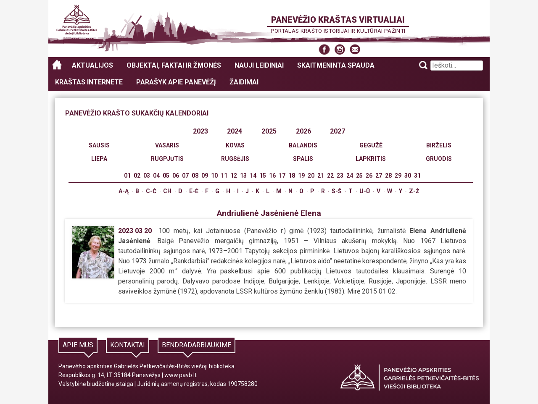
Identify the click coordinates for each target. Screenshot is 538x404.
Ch (167, 191)
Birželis (438, 145)
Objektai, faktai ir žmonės (174, 65)
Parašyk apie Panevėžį (176, 82)
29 (398, 175)
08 (195, 175)
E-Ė (193, 191)
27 (378, 175)
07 (185, 175)
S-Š (337, 191)
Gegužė (370, 145)
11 (224, 175)
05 (166, 175)
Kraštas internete (89, 82)
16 (272, 175)
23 (340, 175)
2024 (234, 131)
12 (233, 175)
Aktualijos (92, 65)
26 (369, 175)
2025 (269, 131)
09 (204, 175)
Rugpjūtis (167, 158)
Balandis (303, 145)
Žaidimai (243, 82)
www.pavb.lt (180, 375)
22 (330, 175)
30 (407, 175)
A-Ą (124, 191)
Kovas (235, 145)
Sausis (99, 145)
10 (214, 175)
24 (349, 175)
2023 (200, 131)
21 (320, 175)
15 (262, 175)
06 (175, 175)
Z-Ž (414, 191)
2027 (337, 131)
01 (127, 175)
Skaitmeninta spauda (335, 65)
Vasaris (167, 145)
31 (417, 175)
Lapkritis (371, 158)
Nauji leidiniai (259, 65)
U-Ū (364, 191)
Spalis (303, 158)
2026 (303, 131)
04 (156, 175)
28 (388, 175)
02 (137, 175)
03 (146, 175)
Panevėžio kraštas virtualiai (338, 20)
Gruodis (439, 158)
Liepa (99, 158)
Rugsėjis (235, 158)
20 (311, 175)
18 (291, 175)
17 (282, 175)
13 (243, 175)
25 (359, 175)
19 (301, 175)
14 (253, 175)
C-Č (151, 191)
